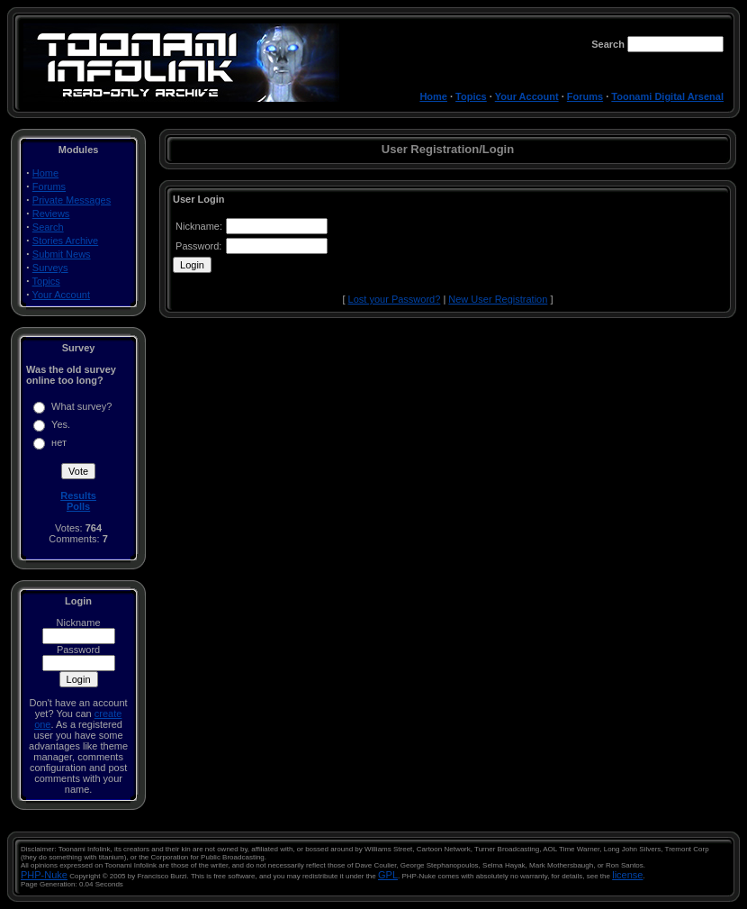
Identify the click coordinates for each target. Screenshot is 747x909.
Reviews (51, 213)
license (627, 874)
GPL (388, 874)
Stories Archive (65, 240)
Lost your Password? (394, 299)
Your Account (527, 96)
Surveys (50, 267)
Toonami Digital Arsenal (667, 96)
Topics (471, 96)
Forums (585, 96)
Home (433, 96)
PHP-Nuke (44, 874)
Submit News (61, 254)
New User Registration (497, 299)
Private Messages (71, 200)
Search (48, 227)
